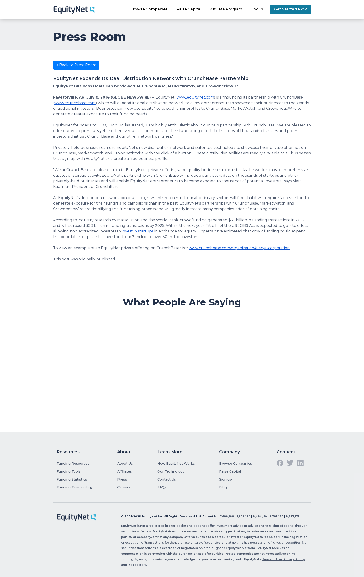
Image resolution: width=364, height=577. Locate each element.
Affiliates (124, 471)
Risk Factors (137, 565)
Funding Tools (69, 471)
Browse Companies (149, 9)
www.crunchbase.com (75, 103)
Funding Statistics (72, 479)
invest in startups (137, 231)
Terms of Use (272, 559)
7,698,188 (227, 516)
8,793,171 (292, 516)
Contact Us (166, 479)
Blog (223, 487)
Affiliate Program (226, 9)
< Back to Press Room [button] (76, 65)
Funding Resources (73, 463)
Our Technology (170, 471)
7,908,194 (243, 516)
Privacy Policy (294, 559)
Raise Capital (188, 9)
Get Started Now (290, 9)
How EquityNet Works (176, 463)
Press (122, 479)
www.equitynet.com (195, 97)
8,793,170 (276, 516)
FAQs (161, 487)
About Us (125, 463)
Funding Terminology (75, 487)
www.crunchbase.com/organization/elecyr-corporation (239, 248)
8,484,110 (260, 516)
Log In (257, 9)
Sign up (225, 479)
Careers (123, 487)
